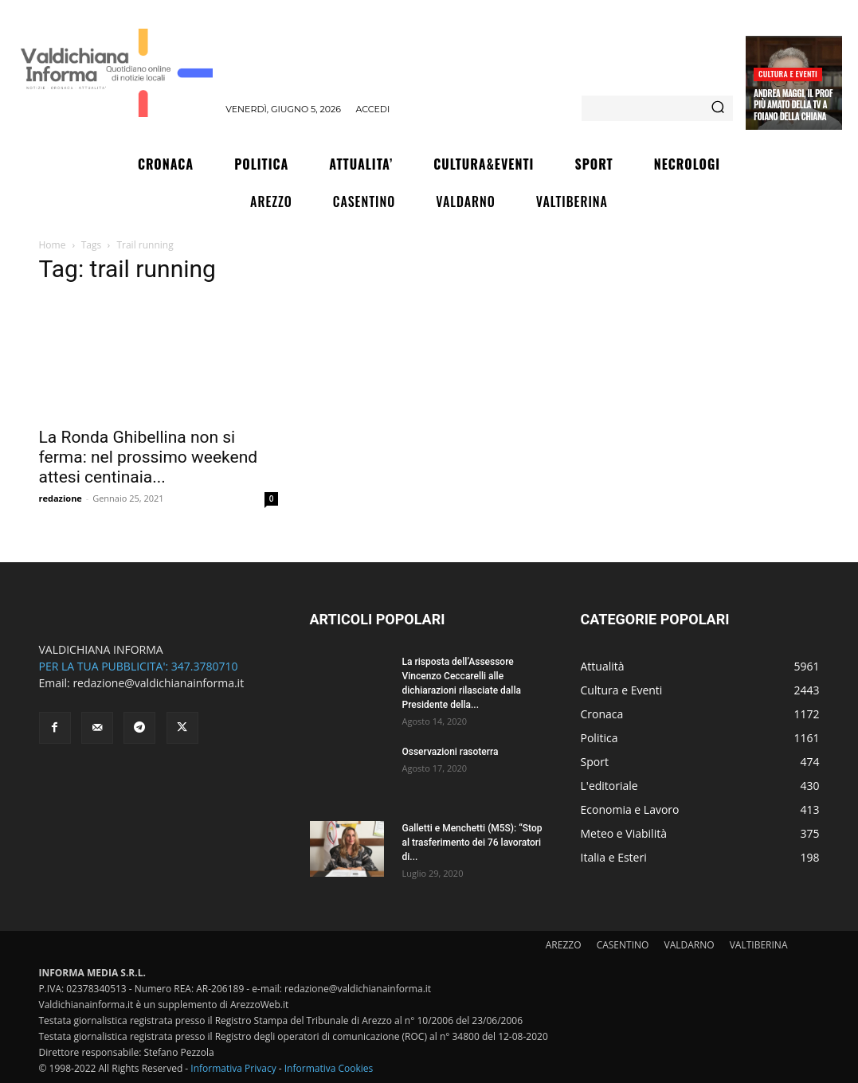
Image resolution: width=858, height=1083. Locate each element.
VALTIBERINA (759, 945)
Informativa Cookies (329, 1068)
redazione (60, 498)
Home (52, 245)
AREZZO (564, 945)
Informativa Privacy (233, 1068)
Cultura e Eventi (787, 74)
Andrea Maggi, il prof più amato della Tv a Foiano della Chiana (793, 105)
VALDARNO (689, 945)
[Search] (718, 108)
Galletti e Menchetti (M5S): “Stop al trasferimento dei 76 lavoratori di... (472, 842)
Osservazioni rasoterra (450, 751)
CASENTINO (623, 945)
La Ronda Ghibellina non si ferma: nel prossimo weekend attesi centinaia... (148, 457)
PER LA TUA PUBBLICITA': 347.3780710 (138, 666)
